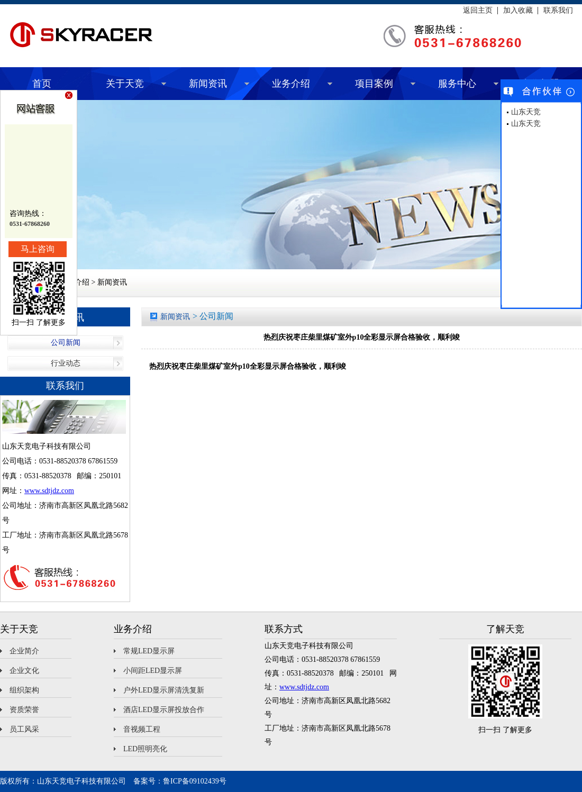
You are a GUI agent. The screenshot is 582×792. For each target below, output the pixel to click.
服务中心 (457, 83)
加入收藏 (518, 10)
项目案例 (374, 83)
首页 (41, 83)
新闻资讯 (208, 83)
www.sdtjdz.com (49, 491)
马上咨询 (37, 248)
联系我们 (558, 10)
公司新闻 (65, 343)
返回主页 (478, 10)
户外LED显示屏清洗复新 (163, 690)
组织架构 (24, 690)
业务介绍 (291, 83)
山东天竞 (526, 112)
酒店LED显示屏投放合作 (163, 710)
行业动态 (65, 363)
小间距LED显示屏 (152, 671)
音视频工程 (141, 729)
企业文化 (24, 671)
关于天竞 (125, 83)
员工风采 (24, 729)
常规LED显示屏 (149, 651)
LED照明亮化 (145, 749)
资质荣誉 (24, 710)
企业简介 (24, 651)
